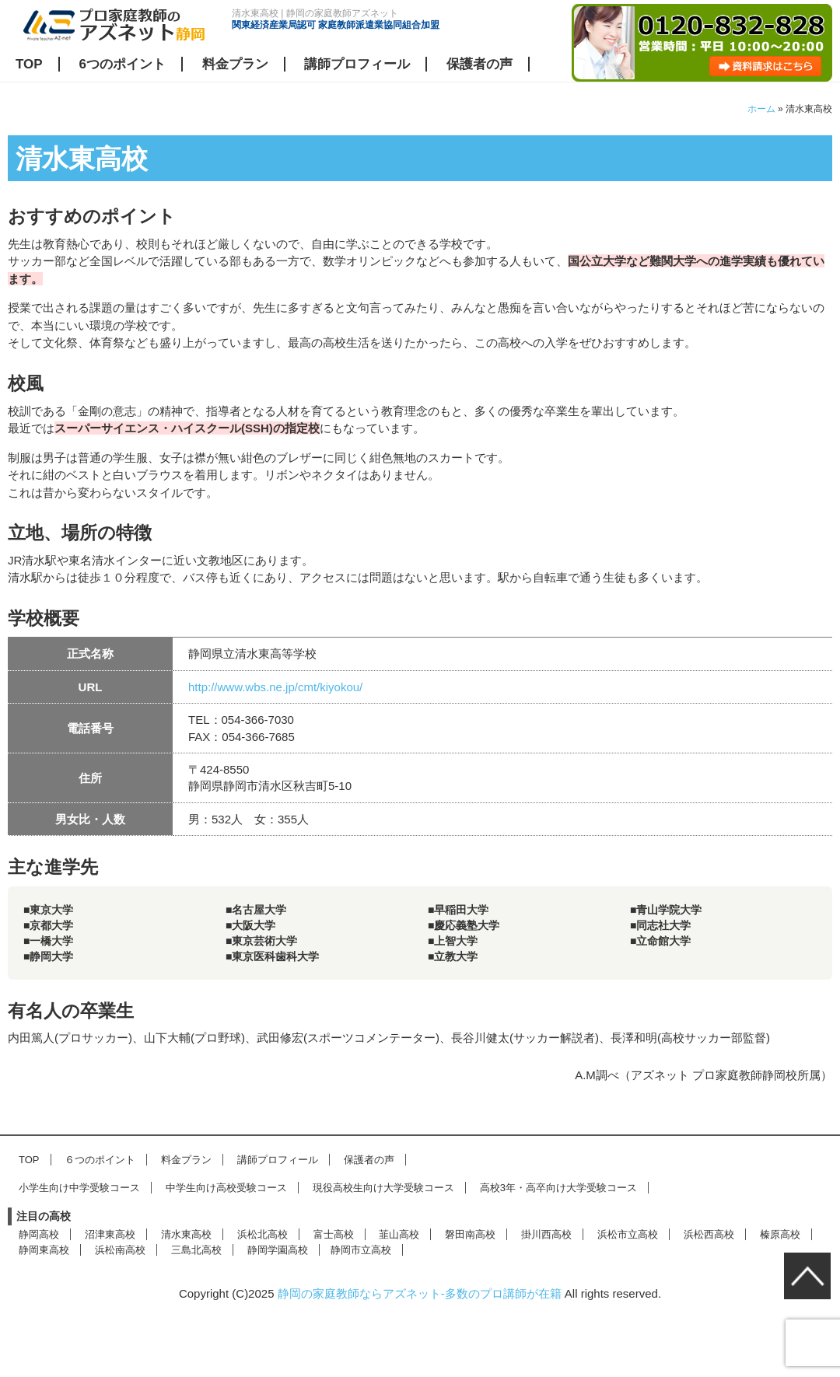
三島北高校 (196, 1250)
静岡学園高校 (277, 1250)
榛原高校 (780, 1234)
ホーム (761, 108)
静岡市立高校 (361, 1250)
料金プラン (235, 64)
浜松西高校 (709, 1234)
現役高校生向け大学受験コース (383, 1188)
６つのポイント (100, 1160)
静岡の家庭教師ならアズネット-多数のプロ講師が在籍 (420, 1293)
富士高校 (333, 1234)
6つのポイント (122, 64)
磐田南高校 (470, 1234)
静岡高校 (39, 1234)
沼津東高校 (110, 1234)
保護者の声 (479, 64)
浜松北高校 (262, 1234)
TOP (29, 64)
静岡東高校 (44, 1250)
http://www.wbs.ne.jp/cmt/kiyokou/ (275, 687)
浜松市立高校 (627, 1234)
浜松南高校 (120, 1250)
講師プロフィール (357, 64)
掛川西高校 (546, 1234)
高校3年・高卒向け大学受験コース (558, 1188)
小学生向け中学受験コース (79, 1188)
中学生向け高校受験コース (226, 1188)
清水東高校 (186, 1234)
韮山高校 (399, 1234)
